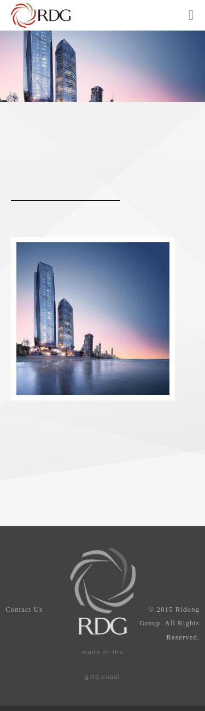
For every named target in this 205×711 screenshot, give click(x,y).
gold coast (102, 676)
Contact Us (24, 609)
